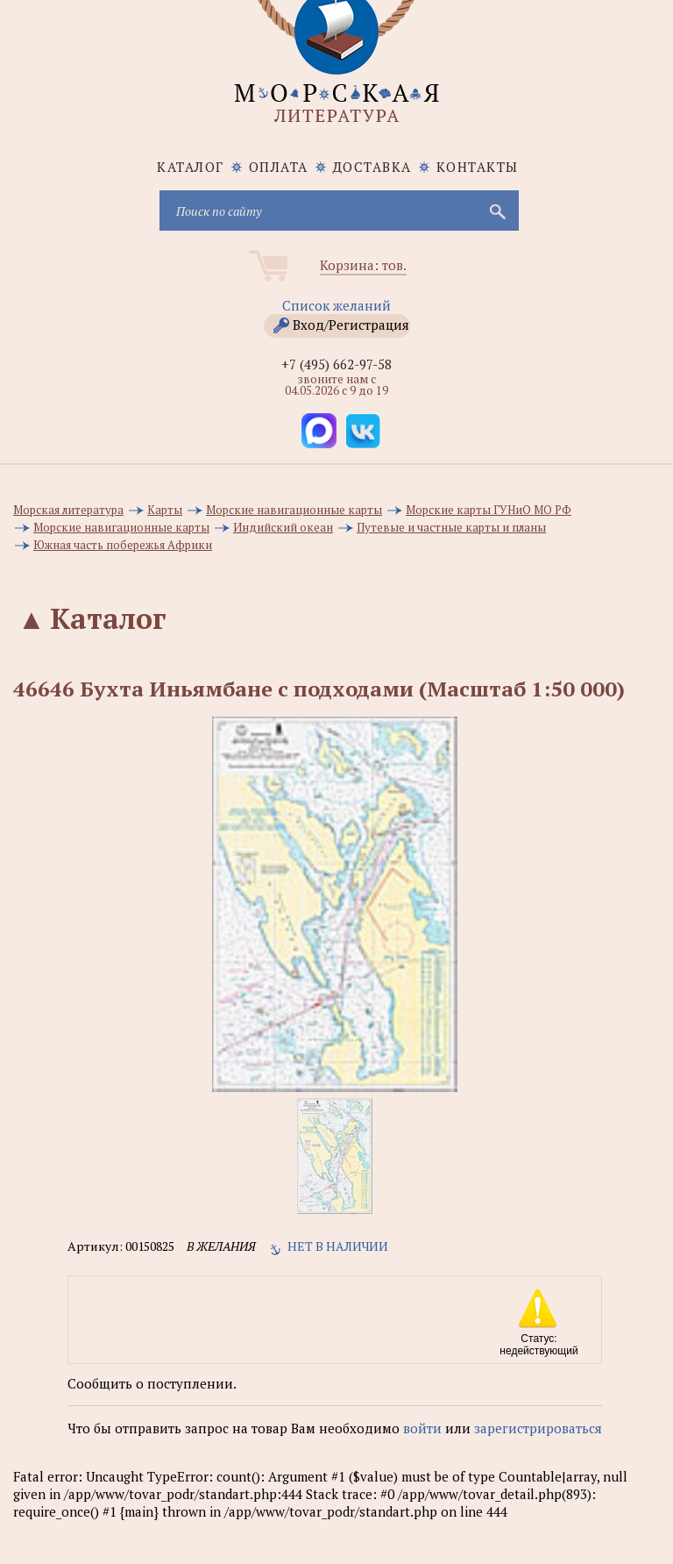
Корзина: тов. (363, 265)
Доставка (372, 166)
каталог (190, 166)
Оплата (278, 166)
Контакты (477, 166)
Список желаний (336, 305)
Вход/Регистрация (351, 324)
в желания (221, 1246)
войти (422, 1428)
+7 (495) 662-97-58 (336, 364)
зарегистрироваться (538, 1428)
